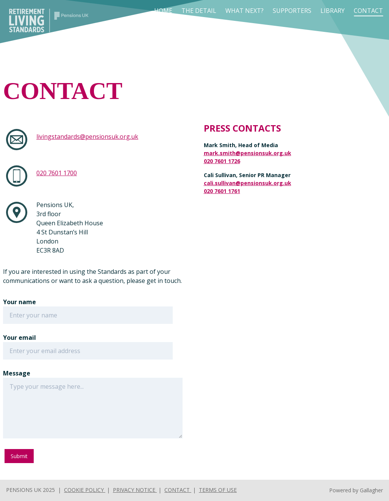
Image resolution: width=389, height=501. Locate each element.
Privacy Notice (135, 489)
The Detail (198, 10)
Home (163, 10)
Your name (19, 302)
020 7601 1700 (56, 173)
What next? (244, 10)
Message (16, 373)
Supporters (292, 10)
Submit (19, 456)
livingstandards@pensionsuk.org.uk (87, 136)
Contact (368, 10)
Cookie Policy (84, 489)
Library (332, 10)
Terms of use (218, 489)
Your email (19, 337)
